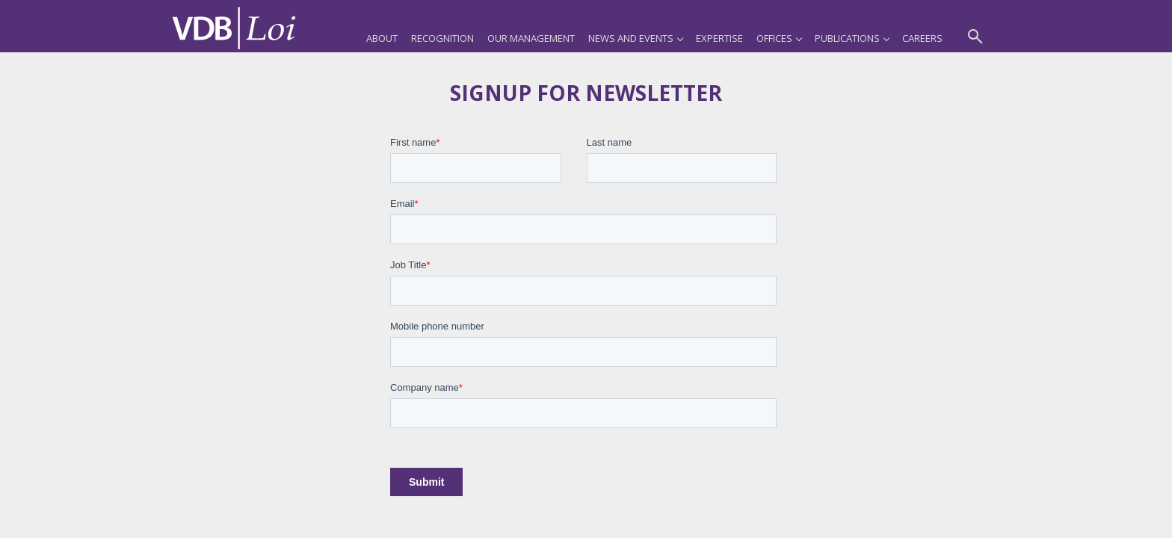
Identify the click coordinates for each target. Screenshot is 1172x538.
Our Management (531, 38)
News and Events (635, 38)
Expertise (719, 38)
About (382, 38)
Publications (852, 38)
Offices (778, 38)
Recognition (442, 38)
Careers (922, 38)
